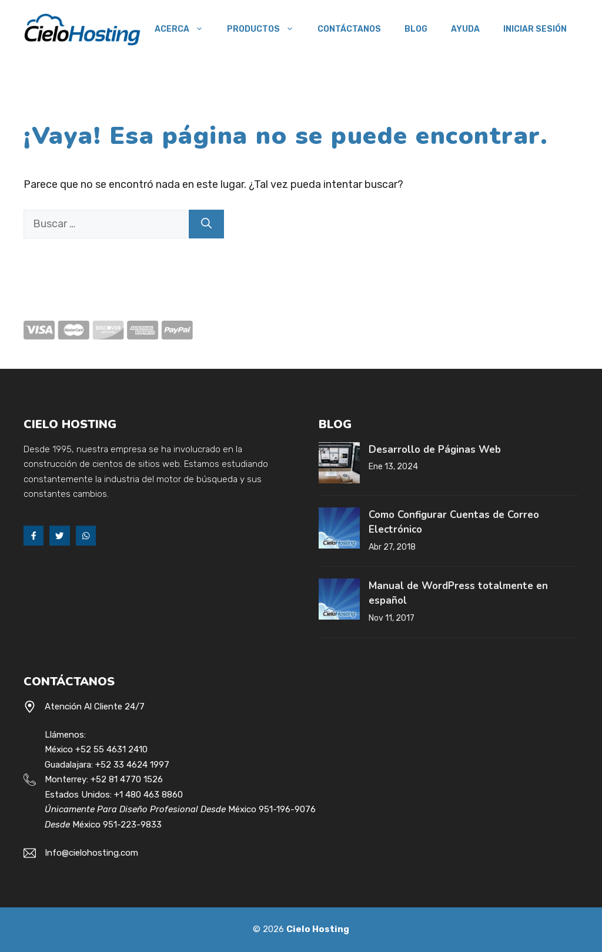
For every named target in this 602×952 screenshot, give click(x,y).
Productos (266, 29)
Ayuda (465, 29)
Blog (415, 29)
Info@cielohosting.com (91, 852)
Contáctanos (349, 29)
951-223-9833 (132, 824)
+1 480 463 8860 (148, 794)
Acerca (185, 29)
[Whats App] (86, 536)
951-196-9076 (287, 809)
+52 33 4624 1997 (132, 764)
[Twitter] (59, 536)
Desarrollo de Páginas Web (435, 449)
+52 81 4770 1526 (127, 779)
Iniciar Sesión (535, 29)
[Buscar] (206, 224)
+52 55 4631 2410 (111, 749)
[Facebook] (34, 536)
